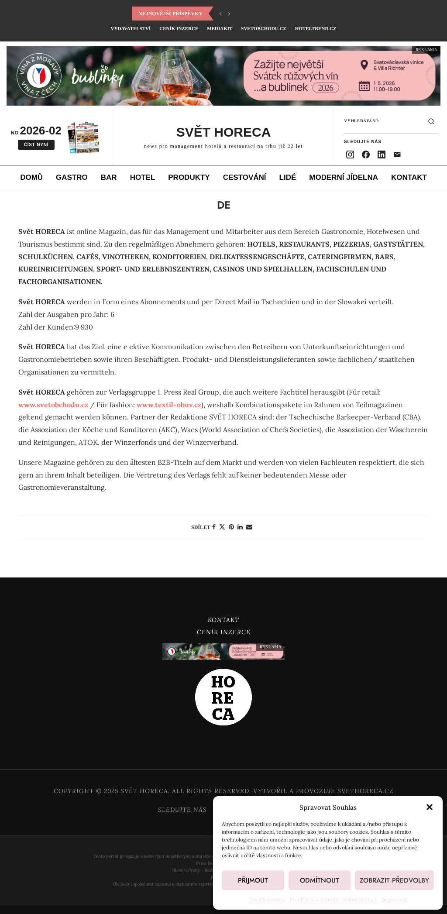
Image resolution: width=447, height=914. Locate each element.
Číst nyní (36, 144)
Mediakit (219, 28)
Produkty (189, 177)
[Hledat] (431, 121)
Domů (31, 177)
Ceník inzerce (178, 28)
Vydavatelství (131, 28)
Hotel (142, 177)
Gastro (72, 177)
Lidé (287, 177)
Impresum (394, 899)
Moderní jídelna (343, 177)
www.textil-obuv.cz (169, 404)
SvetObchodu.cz (263, 28)
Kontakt (409, 177)
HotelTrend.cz (316, 28)
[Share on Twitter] (222, 526)
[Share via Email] (249, 526)
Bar (109, 177)
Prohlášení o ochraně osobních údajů (333, 899)
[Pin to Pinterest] (231, 526)
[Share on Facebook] (214, 526)
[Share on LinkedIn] (240, 526)
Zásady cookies (267, 899)
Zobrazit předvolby (394, 880)
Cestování (244, 177)
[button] (429, 807)
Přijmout (253, 880)
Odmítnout (319, 880)
